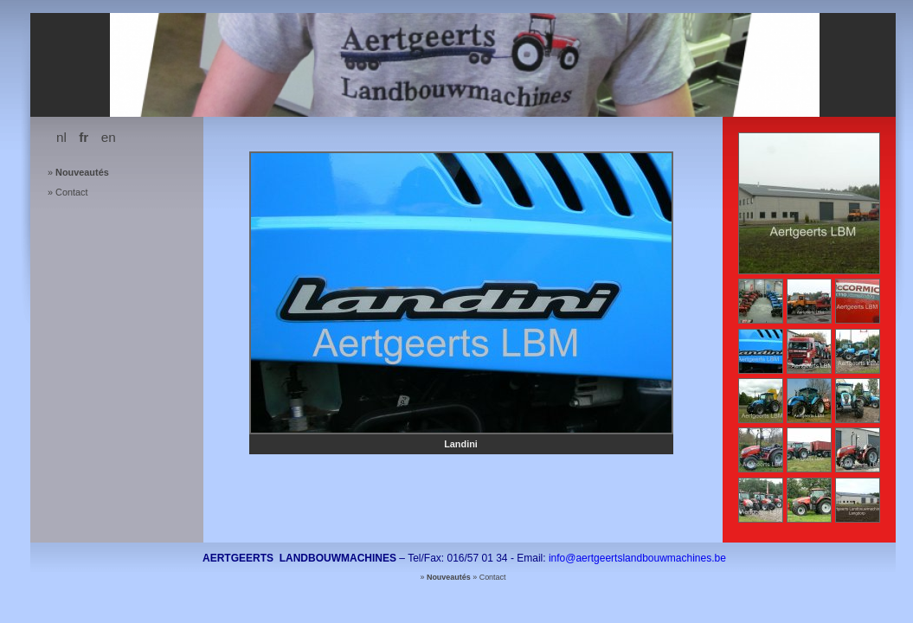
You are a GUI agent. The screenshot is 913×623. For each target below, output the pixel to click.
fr (83, 137)
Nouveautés (82, 172)
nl (61, 137)
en (108, 137)
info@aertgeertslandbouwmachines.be (637, 558)
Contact (71, 192)
